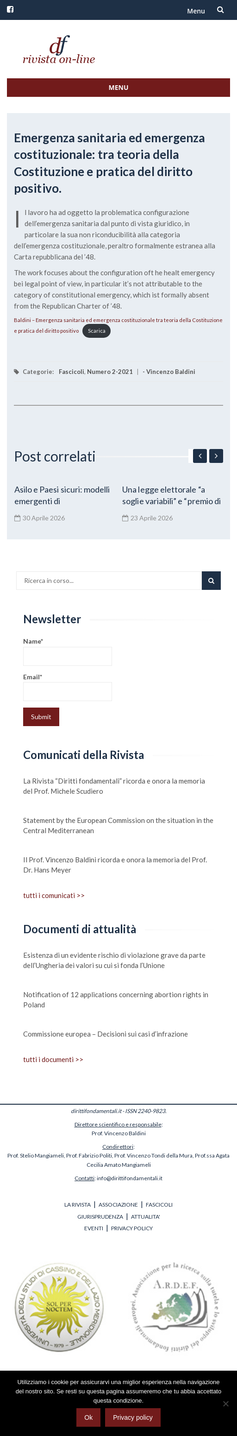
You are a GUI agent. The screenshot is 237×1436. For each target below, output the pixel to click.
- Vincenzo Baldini (169, 371)
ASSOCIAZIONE (118, 1204)
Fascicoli (71, 371)
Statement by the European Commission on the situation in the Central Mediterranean (118, 825)
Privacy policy (133, 1417)
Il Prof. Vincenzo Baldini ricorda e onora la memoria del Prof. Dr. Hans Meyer (115, 864)
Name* (67, 651)
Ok (88, 1417)
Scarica (97, 331)
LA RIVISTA (77, 1204)
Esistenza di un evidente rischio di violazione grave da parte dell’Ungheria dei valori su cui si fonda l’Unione (114, 960)
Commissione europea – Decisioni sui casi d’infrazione (105, 1034)
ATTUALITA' (145, 1216)
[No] (225, 1403)
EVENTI (93, 1228)
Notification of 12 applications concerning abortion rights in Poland (115, 999)
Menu (196, 10)
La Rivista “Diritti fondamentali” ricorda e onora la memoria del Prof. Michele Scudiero (114, 786)
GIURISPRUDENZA (100, 1216)
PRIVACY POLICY (132, 1228)
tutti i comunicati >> (54, 895)
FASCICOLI (159, 1204)
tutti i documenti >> (53, 1059)
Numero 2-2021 (110, 371)
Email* (67, 687)
